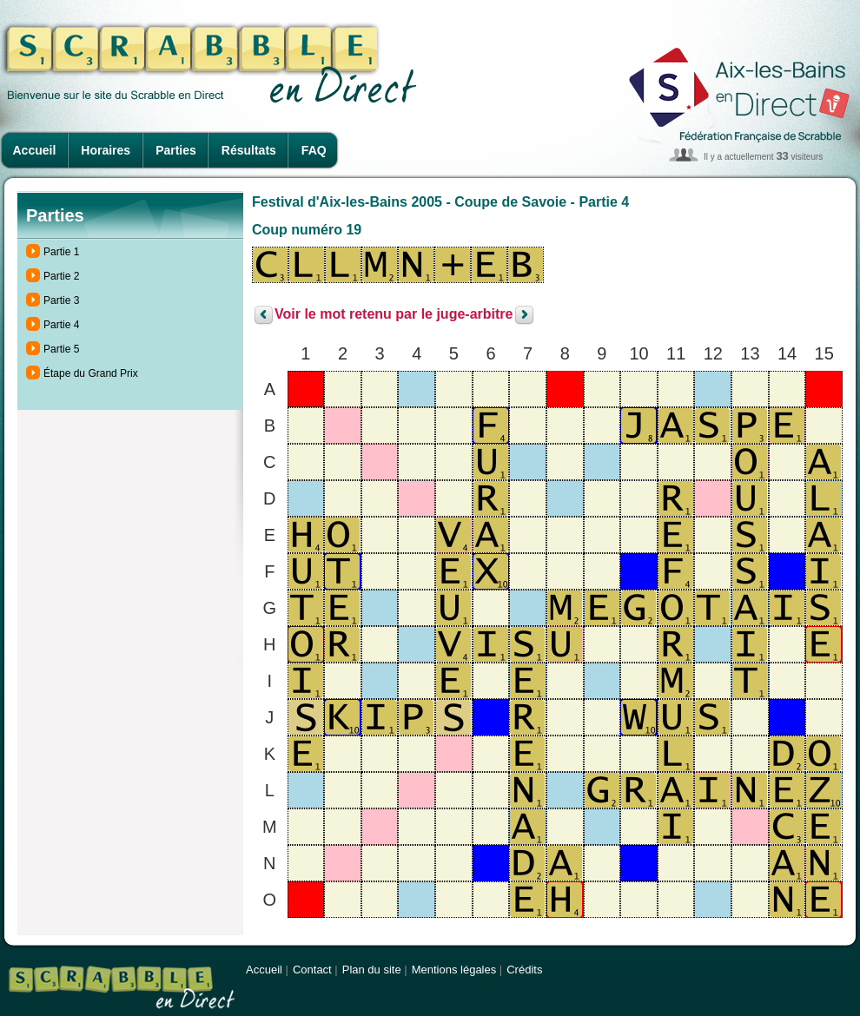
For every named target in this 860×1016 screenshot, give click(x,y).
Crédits (524, 969)
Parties (175, 150)
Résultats (249, 150)
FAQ (314, 150)
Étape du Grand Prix (90, 373)
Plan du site (371, 969)
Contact (312, 969)
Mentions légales (454, 969)
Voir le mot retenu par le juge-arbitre (394, 314)
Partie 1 (61, 252)
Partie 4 (61, 325)
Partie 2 (61, 276)
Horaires (105, 150)
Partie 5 (61, 349)
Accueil (34, 150)
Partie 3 (61, 300)
